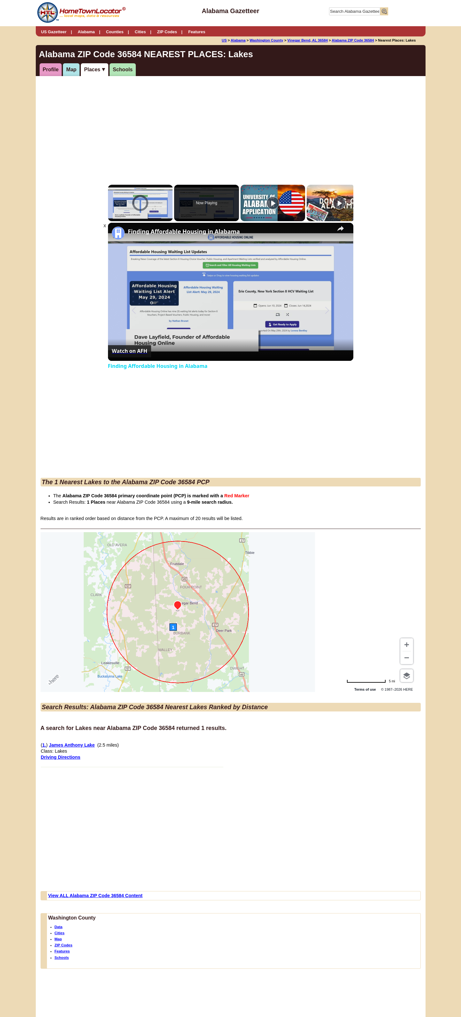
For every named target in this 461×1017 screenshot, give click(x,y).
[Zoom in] (406, 644)
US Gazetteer (54, 31)
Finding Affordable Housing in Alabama (184, 232)
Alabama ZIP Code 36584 (353, 40)
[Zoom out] (406, 657)
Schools (123, 69)
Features (196, 31)
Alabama (86, 31)
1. (44, 745)
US (224, 40)
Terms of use (365, 689)
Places (92, 69)
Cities (140, 31)
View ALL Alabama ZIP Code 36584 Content (95, 895)
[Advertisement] (230, 124)
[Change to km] (371, 681)
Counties (115, 31)
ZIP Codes (167, 31)
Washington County (266, 40)
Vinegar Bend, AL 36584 (307, 40)
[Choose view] (406, 675)
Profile (51, 69)
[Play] (272, 203)
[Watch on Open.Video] (129, 351)
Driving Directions (61, 757)
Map (71, 69)
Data (59, 927)
